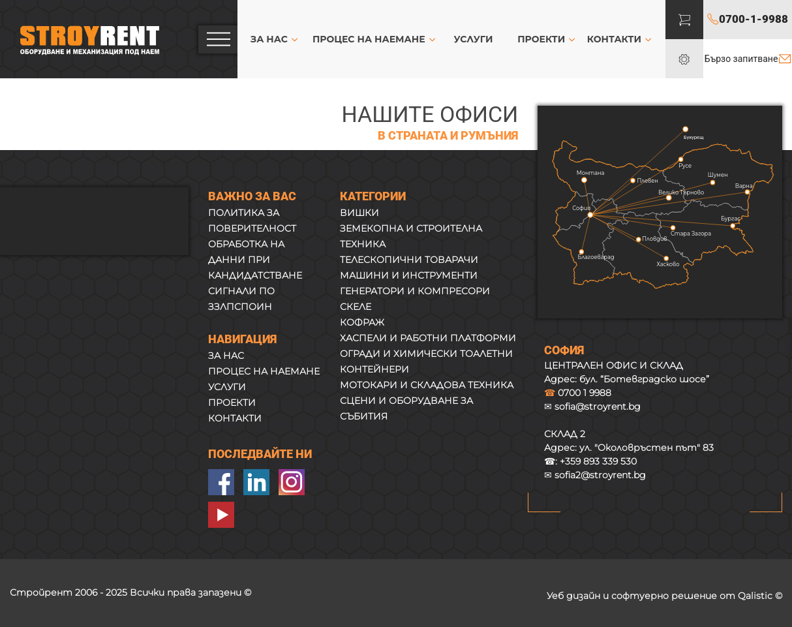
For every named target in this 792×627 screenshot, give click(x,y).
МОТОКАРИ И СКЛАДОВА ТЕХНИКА (426, 385)
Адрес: (629, 447)
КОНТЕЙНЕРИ (374, 369)
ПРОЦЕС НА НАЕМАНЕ (368, 39)
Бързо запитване (741, 59)
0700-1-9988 (753, 18)
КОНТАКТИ (614, 39)
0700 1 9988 (577, 393)
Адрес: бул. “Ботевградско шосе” (626, 379)
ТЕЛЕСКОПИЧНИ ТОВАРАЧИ (409, 260)
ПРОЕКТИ (541, 39)
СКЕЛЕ (355, 307)
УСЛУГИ (473, 39)
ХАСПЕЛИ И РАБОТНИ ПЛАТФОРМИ (428, 338)
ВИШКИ (359, 213)
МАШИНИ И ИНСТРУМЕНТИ (409, 275)
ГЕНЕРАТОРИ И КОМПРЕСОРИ (415, 291)
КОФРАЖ (362, 322)
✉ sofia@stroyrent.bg (592, 406)
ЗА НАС (269, 39)
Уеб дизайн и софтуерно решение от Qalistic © (664, 596)
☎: (590, 461)
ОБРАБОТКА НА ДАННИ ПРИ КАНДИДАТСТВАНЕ (255, 259)
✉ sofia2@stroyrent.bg (595, 475)
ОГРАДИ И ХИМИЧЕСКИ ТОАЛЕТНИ (426, 353)
